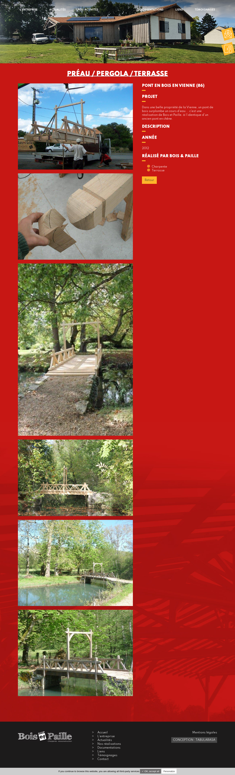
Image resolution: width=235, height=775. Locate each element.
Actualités (104, 740)
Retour (149, 180)
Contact (103, 759)
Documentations (108, 747)
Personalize (169, 771)
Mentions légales (204, 732)
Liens (101, 751)
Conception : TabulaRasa (194, 740)
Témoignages (107, 755)
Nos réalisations (109, 744)
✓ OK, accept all (150, 771)
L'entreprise (106, 736)
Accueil (102, 732)
